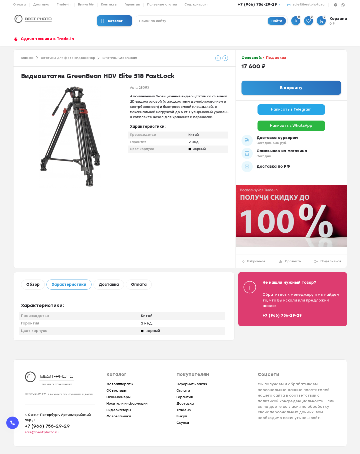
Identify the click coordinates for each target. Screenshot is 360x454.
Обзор (33, 284)
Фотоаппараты (119, 384)
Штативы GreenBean (119, 58)
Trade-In (63, 4)
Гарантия (132, 4)
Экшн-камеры (118, 397)
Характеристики (69, 284)
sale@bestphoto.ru (308, 4)
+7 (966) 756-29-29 (257, 4)
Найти (277, 21)
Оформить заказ (191, 384)
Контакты (109, 4)
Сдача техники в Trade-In (47, 39)
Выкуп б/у (86, 4)
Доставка (41, 4)
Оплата (19, 4)
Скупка (182, 423)
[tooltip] (218, 58)
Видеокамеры (118, 410)
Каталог (112, 21)
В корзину (291, 87)
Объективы (116, 390)
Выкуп (181, 416)
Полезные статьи (162, 4)
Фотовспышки (118, 416)
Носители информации (127, 403)
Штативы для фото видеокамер (68, 58)
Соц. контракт (196, 4)
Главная (27, 58)
